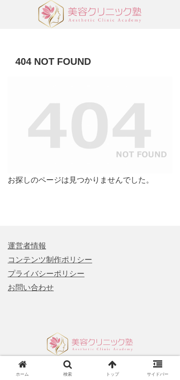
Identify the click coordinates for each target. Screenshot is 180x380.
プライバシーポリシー (46, 274)
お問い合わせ (31, 287)
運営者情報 (27, 246)
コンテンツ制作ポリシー (50, 260)
